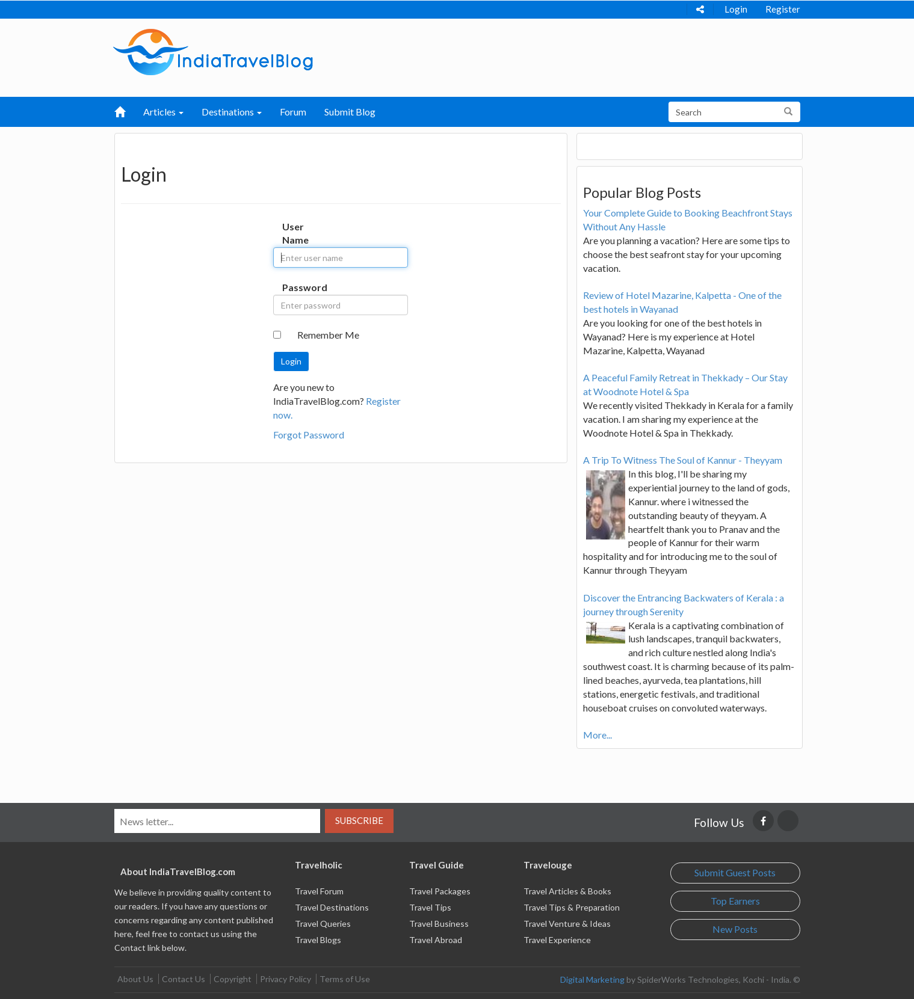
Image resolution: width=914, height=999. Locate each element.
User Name (294, 233)
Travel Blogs (318, 940)
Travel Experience (557, 940)
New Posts (735, 929)
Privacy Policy (285, 979)
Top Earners (735, 900)
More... (597, 734)
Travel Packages (440, 891)
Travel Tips (430, 907)
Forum (293, 111)
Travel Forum (319, 891)
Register (782, 9)
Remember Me (328, 334)
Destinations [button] (232, 111)
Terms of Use (345, 979)
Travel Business (439, 923)
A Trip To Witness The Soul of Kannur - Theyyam (682, 460)
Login (735, 9)
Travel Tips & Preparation (571, 907)
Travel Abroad (435, 940)
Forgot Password (308, 434)
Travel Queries (323, 923)
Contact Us (183, 979)
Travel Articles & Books (567, 891)
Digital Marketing (592, 979)
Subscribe (359, 820)
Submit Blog (349, 111)
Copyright (233, 979)
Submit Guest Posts (735, 872)
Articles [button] (163, 111)
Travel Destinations (332, 907)
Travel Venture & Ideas (567, 923)
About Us (135, 979)
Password (294, 287)
